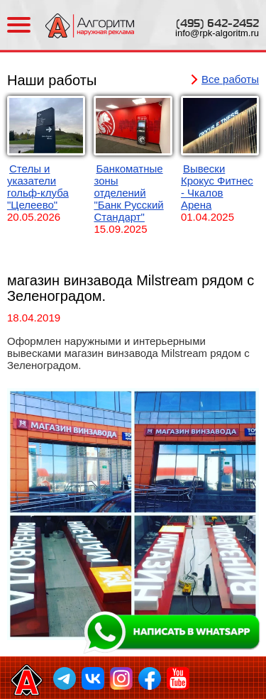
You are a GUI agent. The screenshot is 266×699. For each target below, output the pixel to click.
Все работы (230, 79)
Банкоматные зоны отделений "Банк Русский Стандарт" (128, 193)
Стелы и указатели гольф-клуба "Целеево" (38, 187)
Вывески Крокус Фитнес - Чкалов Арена (217, 187)
